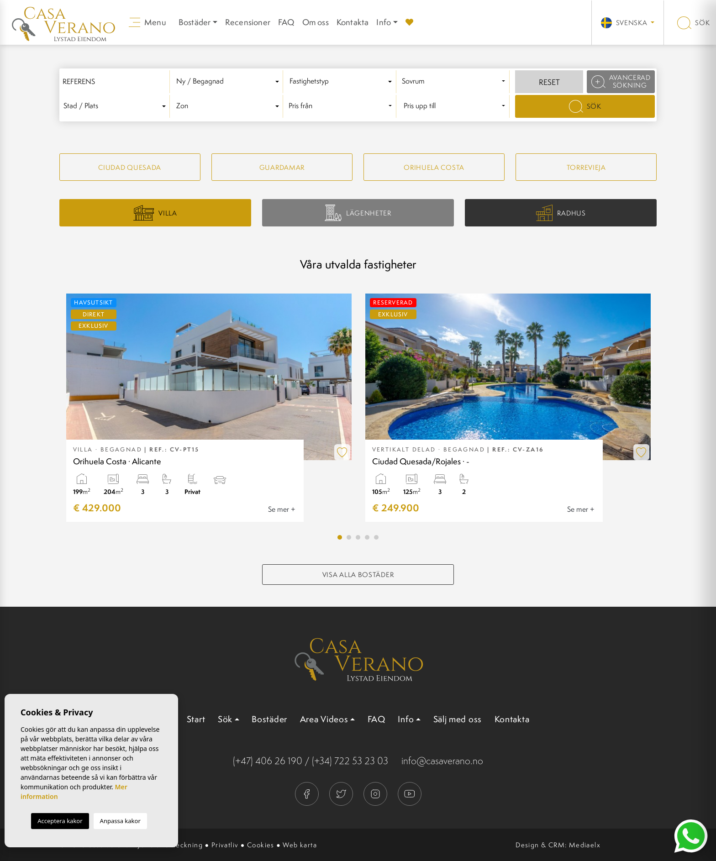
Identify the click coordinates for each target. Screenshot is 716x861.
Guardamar (282, 167)
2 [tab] (349, 537)
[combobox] (229, 81)
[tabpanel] (209, 408)
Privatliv (225, 844)
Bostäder (269, 719)
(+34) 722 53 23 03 (350, 761)
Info (383, 22)
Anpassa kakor (120, 821)
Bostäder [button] (195, 22)
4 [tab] (367, 537)
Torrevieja (586, 167)
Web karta (300, 844)
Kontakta (353, 22)
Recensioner (247, 22)
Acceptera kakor (59, 821)
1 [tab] (339, 537)
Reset (549, 82)
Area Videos (324, 719)
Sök (693, 22)
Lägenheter (358, 212)
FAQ (286, 22)
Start (196, 719)
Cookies (260, 844)
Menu (147, 22)
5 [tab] (376, 537)
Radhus (561, 213)
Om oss (315, 22)
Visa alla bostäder (358, 574)
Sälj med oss (457, 719)
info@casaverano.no (442, 761)
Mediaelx (584, 844)
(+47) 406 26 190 (267, 761)
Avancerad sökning (621, 81)
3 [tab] (358, 537)
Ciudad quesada (129, 167)
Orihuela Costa (434, 167)
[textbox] (229, 81)
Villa (155, 212)
